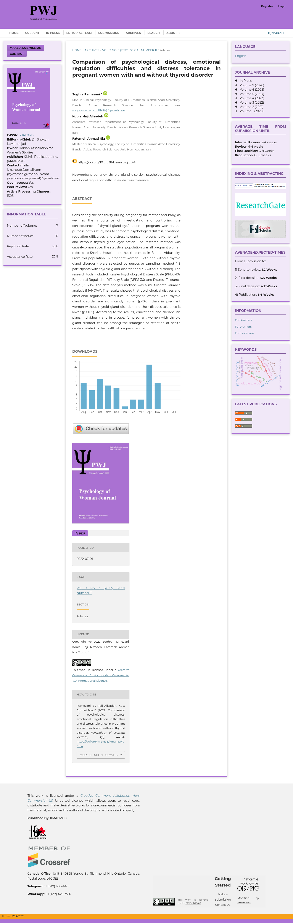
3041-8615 (26, 135)
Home (14, 33)
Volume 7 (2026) (250, 85)
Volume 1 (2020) (250, 111)
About (172, 33)
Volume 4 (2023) (250, 98)
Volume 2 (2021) (250, 107)
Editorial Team (79, 33)
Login (282, 6)
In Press (53, 33)
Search (154, 33)
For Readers (243, 320)
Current (32, 33)
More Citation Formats (99, 755)
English (240, 56)
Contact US (222, 904)
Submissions (108, 33)
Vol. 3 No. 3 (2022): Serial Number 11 (129, 50)
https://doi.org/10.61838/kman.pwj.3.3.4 (106, 162)
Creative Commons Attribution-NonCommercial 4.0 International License (100, 675)
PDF (81, 533)
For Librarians (244, 333)
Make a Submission (25, 47)
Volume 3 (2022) (250, 102)
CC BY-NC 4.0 (193, 903)
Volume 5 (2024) (250, 94)
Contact (17, 53)
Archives (133, 33)
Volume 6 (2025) (250, 90)
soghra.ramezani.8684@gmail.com (98, 110)
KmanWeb (244, 902)
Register (267, 6)
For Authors (243, 326)
